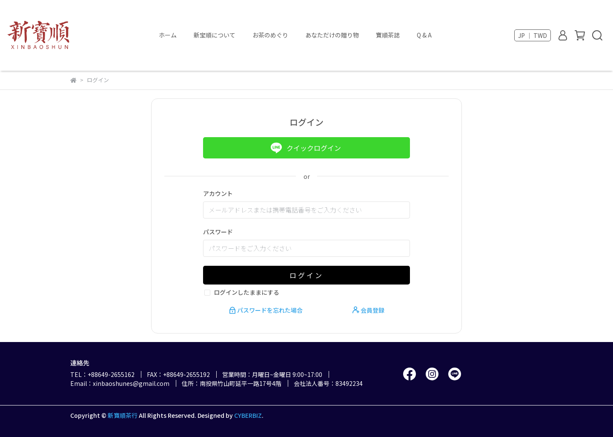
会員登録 (368, 310)
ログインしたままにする (246, 292)
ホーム (168, 35)
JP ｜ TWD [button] (532, 35)
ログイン (306, 275)
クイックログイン (305, 148)
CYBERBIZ (248, 415)
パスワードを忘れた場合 (266, 310)
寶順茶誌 (388, 35)
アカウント (218, 193)
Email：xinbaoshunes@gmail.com (119, 383)
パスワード (218, 231)
